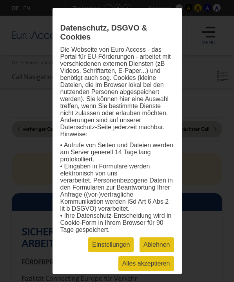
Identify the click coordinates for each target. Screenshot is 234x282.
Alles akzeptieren (146, 263)
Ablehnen (156, 244)
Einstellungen (111, 244)
